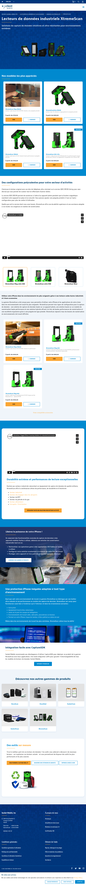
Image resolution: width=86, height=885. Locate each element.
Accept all (79, 881)
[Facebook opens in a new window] (72, 869)
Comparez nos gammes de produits (18, 560)
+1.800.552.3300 (14, 825)
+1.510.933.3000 (14, 827)
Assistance (48, 860)
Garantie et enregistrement (53, 856)
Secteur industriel (16, 492)
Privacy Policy (78, 878)
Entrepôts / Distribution (18, 504)
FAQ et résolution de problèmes (54, 852)
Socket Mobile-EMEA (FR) (10, 14)
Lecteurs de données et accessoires (32, 14)
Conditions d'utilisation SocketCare (12, 856)
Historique (48, 819)
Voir (13, 119)
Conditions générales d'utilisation (11, 848)
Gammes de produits (53, 14)
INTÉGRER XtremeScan (43, 664)
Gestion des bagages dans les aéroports (23, 495)
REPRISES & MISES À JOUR (68, 763)
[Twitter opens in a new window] (76, 869)
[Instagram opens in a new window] (83, 869)
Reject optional (67, 881)
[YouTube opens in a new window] (79, 869)
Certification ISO (49, 831)
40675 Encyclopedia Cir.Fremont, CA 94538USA (9, 820)
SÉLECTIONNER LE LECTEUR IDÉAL (18, 763)
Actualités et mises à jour (52, 823)
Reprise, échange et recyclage (53, 848)
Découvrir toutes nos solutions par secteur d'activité (43, 510)
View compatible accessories (43, 413)
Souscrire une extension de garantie (45, 763)
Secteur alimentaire (16, 502)
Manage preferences (52, 881)
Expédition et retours (8, 860)
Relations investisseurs (52, 827)
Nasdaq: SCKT (7, 831)
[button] (78, 2)
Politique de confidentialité (9, 852)
